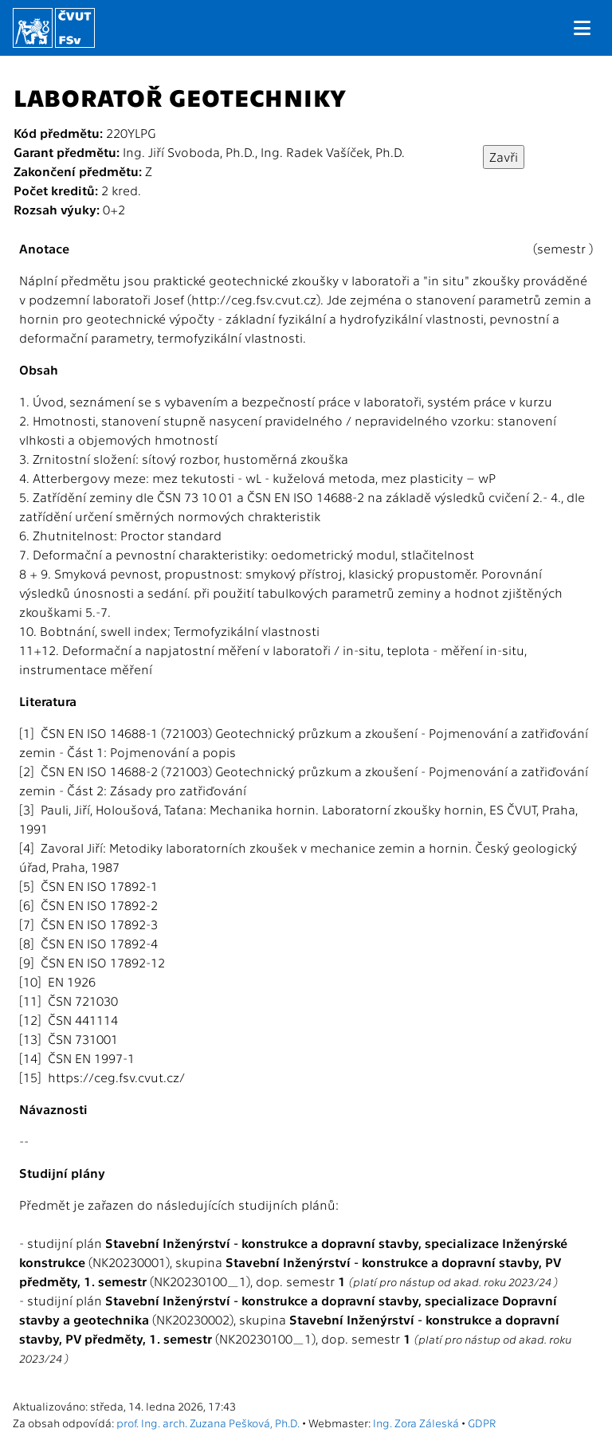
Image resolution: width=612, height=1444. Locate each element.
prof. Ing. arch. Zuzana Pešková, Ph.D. (208, 1422)
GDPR (482, 1422)
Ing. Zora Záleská (416, 1422)
